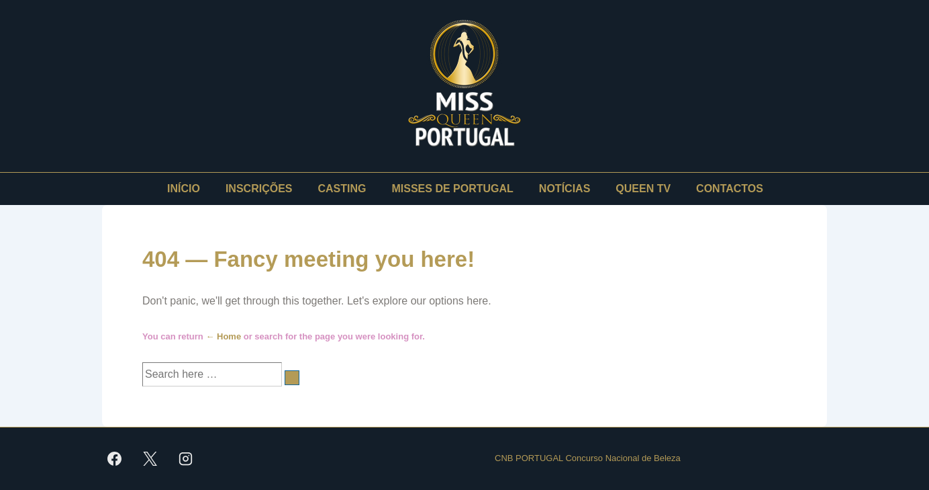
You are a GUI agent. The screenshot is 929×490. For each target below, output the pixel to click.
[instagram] (186, 458)
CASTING (342, 188)
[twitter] (150, 458)
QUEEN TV (643, 188)
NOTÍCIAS (564, 188)
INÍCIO (183, 188)
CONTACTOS (729, 188)
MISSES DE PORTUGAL (453, 188)
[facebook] (115, 458)
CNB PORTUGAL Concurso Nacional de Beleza (588, 458)
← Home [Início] (223, 336)
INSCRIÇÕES (259, 188)
